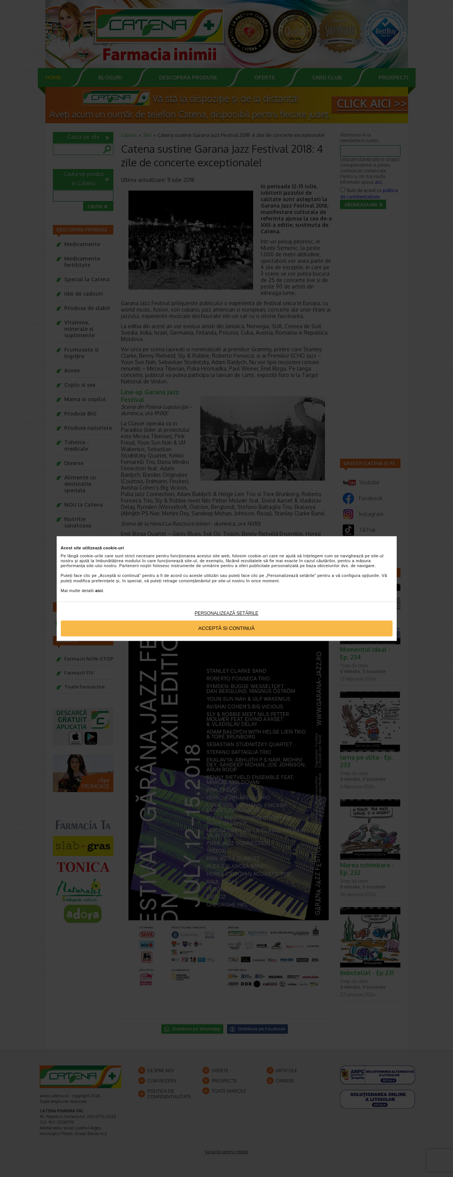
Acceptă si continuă (226, 628)
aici (99, 590)
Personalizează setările (226, 613)
